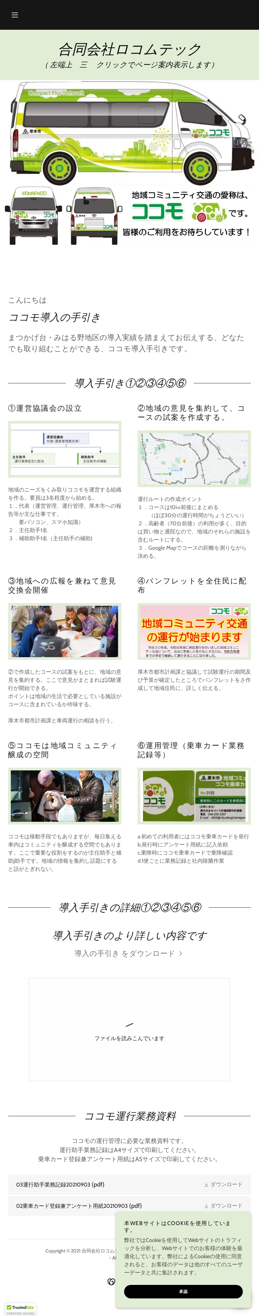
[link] (129, 52)
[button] (15, 15)
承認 (183, 1291)
